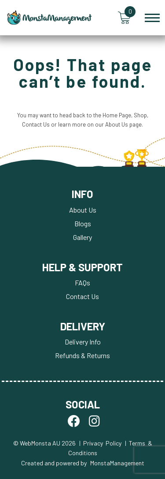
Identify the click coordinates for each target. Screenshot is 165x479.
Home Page (117, 115)
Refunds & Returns (82, 355)
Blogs (82, 223)
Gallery (82, 237)
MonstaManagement (117, 463)
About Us (116, 124)
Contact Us (36, 124)
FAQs (82, 282)
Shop (140, 115)
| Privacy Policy (100, 443)
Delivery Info (83, 341)
